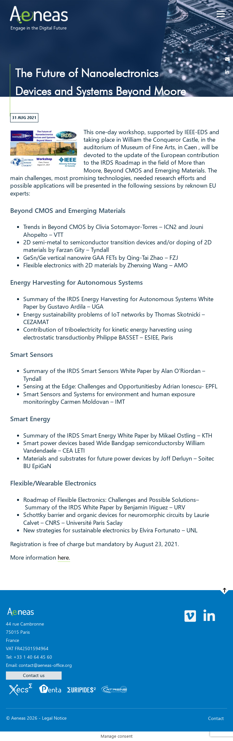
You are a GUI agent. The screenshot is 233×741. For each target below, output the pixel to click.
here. (64, 557)
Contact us (34, 675)
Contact (216, 718)
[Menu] (221, 14)
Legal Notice (54, 718)
